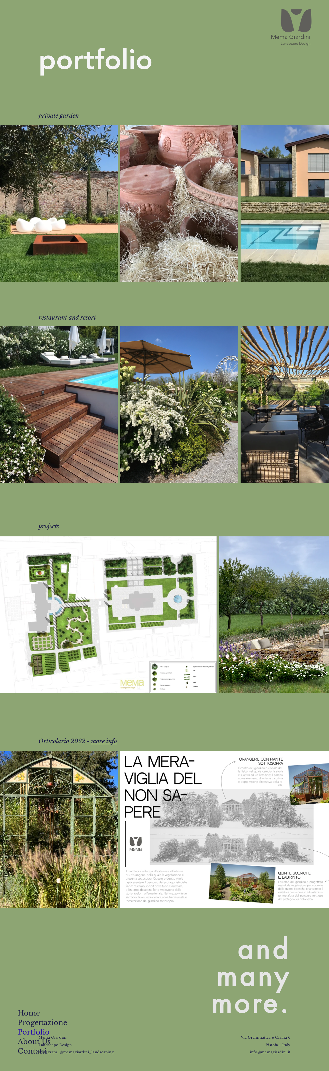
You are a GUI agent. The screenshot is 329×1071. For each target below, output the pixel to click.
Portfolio (33, 1032)
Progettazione (33, 1022)
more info (104, 741)
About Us (33, 1041)
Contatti (32, 1051)
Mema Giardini (290, 36)
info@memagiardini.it (270, 1052)
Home (29, 1013)
